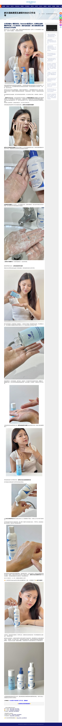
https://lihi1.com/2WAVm (14, 711)
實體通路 (57, 6)
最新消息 (7, 6)
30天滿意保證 (27, 6)
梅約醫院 (3, 6)
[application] (51, 28)
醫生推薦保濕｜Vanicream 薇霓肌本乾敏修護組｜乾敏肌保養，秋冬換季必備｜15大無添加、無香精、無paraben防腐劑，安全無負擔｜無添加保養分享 (51, 66)
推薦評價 (49, 6)
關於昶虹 (32, 6)
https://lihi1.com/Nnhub (14, 715)
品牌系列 (36, 6)
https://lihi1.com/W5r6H (16, 714)
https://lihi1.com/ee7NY (15, 710)
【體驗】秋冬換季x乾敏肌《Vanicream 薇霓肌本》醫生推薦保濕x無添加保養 (51, 35)
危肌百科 (12, 6)
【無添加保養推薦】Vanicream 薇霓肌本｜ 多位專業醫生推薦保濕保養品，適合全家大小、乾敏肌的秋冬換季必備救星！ (51, 48)
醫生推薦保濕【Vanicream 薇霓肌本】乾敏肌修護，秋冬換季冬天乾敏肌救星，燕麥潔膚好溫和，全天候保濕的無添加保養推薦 (51, 96)
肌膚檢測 (45, 6)
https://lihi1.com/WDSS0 (22, 717)
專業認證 (22, 6)
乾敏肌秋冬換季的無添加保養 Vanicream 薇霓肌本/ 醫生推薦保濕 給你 (51, 79)
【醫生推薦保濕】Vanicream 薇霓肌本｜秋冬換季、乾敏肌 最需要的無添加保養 (51, 41)
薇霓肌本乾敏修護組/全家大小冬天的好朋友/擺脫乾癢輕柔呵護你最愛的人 (51, 54)
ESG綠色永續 (17, 6)
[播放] (47, 30)
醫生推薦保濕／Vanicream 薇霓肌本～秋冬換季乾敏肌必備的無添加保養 (51, 85)
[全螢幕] (56, 30)
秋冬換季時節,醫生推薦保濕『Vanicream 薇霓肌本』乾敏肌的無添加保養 (51, 59)
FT (43, 724)
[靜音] (54, 30)
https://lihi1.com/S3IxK (14, 708)
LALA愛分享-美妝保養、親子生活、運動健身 (19, 700)
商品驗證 (53, 6)
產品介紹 (40, 6)
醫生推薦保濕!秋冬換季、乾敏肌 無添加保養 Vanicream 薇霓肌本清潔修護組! (51, 90)
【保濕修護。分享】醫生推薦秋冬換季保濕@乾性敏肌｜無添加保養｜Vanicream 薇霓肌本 (51, 74)
